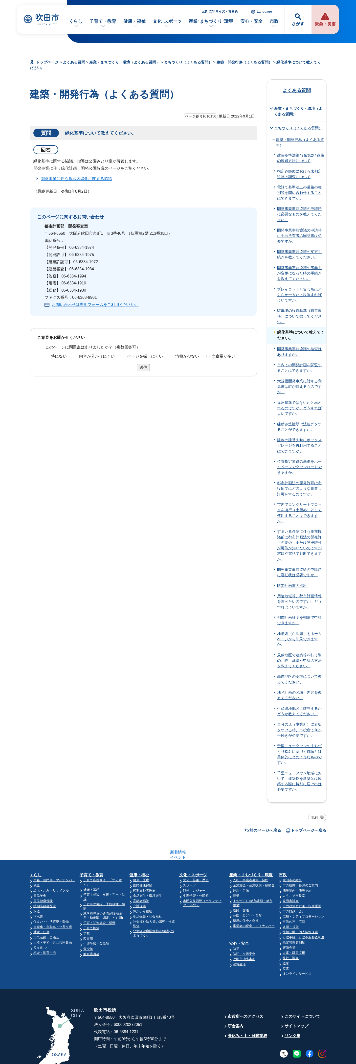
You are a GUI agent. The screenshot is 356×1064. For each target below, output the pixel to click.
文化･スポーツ (167, 21)
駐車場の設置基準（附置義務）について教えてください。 (299, 316)
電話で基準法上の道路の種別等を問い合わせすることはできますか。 (299, 192)
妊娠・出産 (91, 870)
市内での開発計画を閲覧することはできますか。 (299, 367)
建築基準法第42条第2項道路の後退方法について (300, 158)
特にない (59, 356)
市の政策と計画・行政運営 (302, 887)
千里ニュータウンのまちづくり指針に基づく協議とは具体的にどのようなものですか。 (299, 754)
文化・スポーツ (193, 856)
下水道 (38, 897)
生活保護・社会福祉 (147, 897)
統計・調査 (291, 939)
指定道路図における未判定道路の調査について (299, 174)
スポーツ (189, 866)
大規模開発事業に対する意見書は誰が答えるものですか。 (299, 386)
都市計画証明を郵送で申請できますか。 (299, 620)
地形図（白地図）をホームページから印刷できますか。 (299, 639)
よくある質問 (74, 62)
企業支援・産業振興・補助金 (254, 866)
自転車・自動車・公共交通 (52, 907)
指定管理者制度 (294, 923)
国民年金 (39, 876)
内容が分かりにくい (97, 356)
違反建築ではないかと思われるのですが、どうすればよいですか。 (299, 408)
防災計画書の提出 (292, 586)
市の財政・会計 (294, 892)
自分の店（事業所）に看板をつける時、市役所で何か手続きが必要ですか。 (299, 730)
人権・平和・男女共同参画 (52, 923)
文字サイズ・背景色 (223, 11)
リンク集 (292, 1016)
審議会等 (289, 928)
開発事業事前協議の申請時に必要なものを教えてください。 (299, 214)
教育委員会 (91, 935)
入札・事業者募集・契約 (250, 861)
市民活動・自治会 (46, 918)
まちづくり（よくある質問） (188, 62)
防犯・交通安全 (244, 934)
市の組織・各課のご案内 (300, 866)
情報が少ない (187, 356)
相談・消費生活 (44, 933)
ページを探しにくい (145, 356)
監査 (286, 949)
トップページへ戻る (308, 830)
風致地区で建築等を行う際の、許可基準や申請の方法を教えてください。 (299, 660)
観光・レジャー (194, 871)
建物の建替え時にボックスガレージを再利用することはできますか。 (299, 445)
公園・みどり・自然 (247, 896)
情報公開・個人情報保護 (300, 913)
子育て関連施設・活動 (99, 903)
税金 (36, 866)
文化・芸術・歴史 (196, 861)
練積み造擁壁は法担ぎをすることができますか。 (299, 427)
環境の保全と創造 (246, 901)
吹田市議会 (291, 881)
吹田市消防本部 (244, 940)
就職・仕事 (41, 913)
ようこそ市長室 (294, 876)
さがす (298, 24)
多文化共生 (41, 928)
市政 (274, 21)
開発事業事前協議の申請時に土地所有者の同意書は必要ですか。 (299, 235)
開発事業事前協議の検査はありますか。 (299, 351)
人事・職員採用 (294, 933)
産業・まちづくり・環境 (251, 856)
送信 (143, 367)
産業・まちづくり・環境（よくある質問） (124, 62)
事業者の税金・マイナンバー (254, 906)
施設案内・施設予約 (297, 871)
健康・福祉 (134, 21)
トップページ (47, 62)
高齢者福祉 (141, 881)
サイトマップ (296, 1007)
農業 (236, 876)
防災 (236, 929)
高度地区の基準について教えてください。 (299, 679)
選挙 (286, 944)
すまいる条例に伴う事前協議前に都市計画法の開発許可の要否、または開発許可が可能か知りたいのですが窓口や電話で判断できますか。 (299, 545)
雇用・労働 (241, 871)
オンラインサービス (297, 954)
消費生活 (239, 945)
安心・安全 (251, 21)
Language (264, 11)
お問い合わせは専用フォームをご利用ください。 (95, 304)
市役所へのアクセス (245, 997)
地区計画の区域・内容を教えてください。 (299, 695)
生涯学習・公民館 (96, 924)
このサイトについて (302, 997)
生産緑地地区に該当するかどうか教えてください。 (299, 711)
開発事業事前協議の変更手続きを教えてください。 (299, 254)
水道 (36, 892)
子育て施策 (91, 909)
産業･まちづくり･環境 (211, 21)
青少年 (88, 929)
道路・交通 (241, 891)
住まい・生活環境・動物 (51, 902)
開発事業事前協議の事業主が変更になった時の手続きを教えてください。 (299, 273)
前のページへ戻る (265, 830)
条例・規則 (291, 907)
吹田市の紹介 (292, 861)
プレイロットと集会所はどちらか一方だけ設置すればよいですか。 (299, 294)
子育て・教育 (102, 21)
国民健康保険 (43, 881)
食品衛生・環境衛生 (147, 876)
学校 (86, 914)
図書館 (88, 919)
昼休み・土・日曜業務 (247, 1016)
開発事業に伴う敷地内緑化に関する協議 (76, 179)
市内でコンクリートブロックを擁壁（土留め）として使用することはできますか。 (299, 513)
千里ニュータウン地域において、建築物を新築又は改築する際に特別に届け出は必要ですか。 (299, 781)
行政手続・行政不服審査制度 (303, 918)
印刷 (314, 817)
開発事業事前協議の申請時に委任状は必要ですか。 (299, 572)
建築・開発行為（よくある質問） (244, 62)
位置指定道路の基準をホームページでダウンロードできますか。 (299, 467)
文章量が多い (223, 356)
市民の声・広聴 (294, 902)
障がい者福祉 (142, 892)
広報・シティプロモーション (303, 897)
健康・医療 (141, 861)
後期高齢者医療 (44, 887)
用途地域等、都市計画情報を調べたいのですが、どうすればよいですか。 (299, 601)
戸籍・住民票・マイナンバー (54, 861)
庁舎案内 (236, 1007)
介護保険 (139, 887)
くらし (75, 21)
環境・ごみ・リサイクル (51, 871)
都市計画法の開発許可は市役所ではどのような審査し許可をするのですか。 (299, 488)
